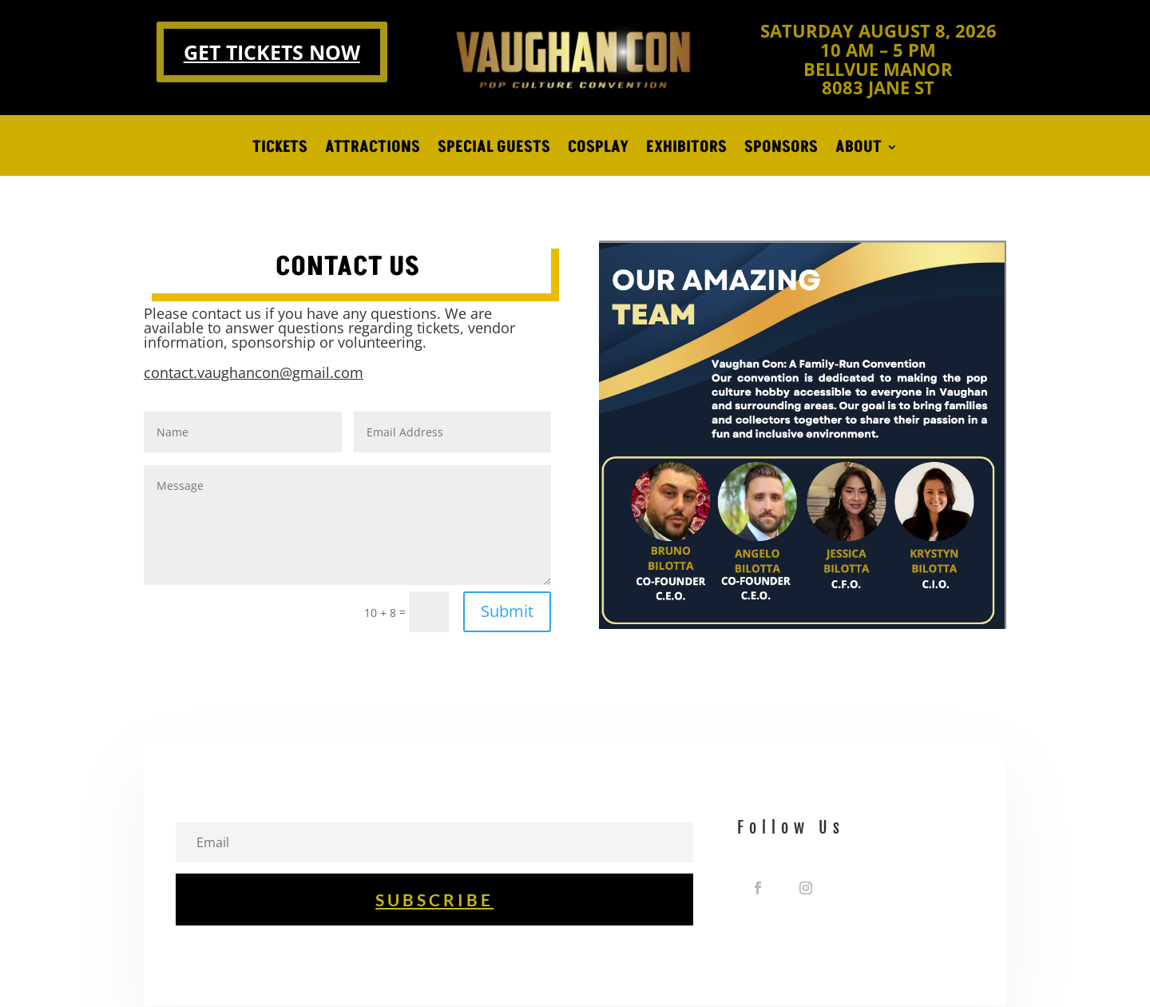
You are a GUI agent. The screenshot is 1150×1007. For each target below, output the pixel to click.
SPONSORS (781, 149)
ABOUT (858, 149)
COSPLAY (598, 149)
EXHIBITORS (686, 149)
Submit (507, 611)
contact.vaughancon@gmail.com (253, 372)
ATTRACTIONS (372, 149)
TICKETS (279, 149)
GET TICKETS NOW (272, 52)
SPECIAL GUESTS (494, 149)
